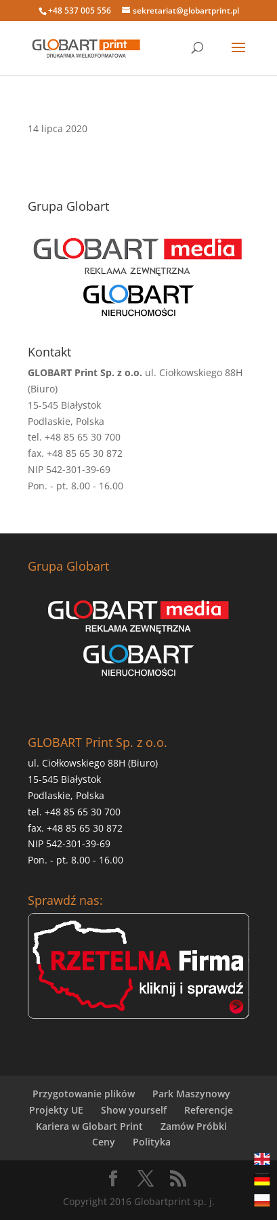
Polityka (152, 1141)
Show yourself (134, 1109)
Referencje (208, 1109)
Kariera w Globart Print (89, 1126)
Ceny (103, 1141)
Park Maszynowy (191, 1093)
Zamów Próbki (194, 1126)
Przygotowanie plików (84, 1093)
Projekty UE (56, 1109)
